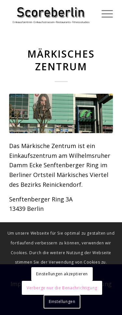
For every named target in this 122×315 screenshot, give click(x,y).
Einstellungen (62, 301)
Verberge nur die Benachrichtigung (62, 288)
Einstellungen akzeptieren (62, 274)
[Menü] (104, 13)
